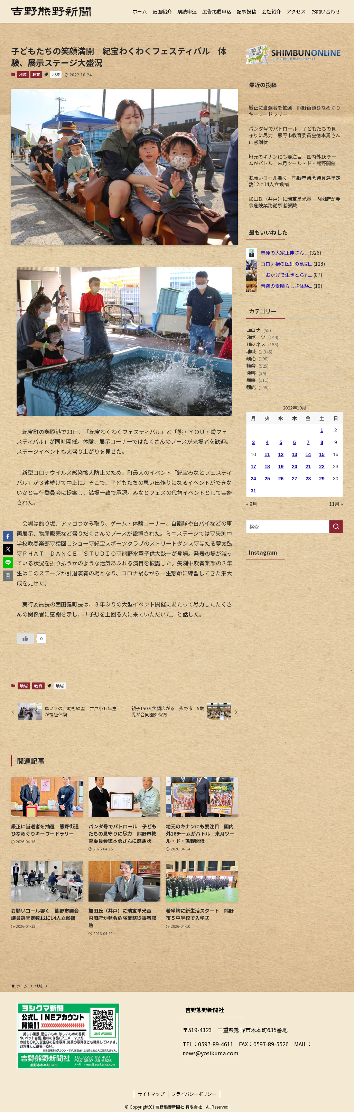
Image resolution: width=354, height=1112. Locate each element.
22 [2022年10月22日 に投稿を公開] (322, 532)
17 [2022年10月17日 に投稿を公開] (253, 532)
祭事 (266, 434)
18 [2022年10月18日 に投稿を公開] (267, 532)
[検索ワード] (294, 592)
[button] (8, 536)
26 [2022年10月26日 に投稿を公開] (281, 544)
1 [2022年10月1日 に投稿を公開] (321, 495)
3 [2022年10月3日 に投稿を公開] (253, 507)
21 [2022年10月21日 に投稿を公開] (308, 532)
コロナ (267, 333)
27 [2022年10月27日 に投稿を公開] (294, 544)
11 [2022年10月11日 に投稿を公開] (267, 519)
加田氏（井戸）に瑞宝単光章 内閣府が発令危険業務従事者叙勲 (295, 202)
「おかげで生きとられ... (286, 274)
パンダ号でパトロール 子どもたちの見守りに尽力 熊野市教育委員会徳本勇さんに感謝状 (295, 135)
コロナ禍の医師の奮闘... (286, 263)
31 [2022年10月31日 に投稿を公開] (253, 556)
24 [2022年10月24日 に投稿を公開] (253, 544)
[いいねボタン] (25, 638)
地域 (23, 74)
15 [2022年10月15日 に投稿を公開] (322, 519)
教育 (36, 74)
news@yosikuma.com (211, 1053)
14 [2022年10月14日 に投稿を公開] (308, 519)
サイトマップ (151, 1094)
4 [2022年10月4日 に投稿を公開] (267, 507)
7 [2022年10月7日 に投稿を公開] (308, 507)
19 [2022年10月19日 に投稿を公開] (281, 532)
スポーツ (271, 348)
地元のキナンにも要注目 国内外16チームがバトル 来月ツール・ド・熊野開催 (292, 160)
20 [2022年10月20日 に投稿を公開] (294, 532)
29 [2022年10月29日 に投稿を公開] (322, 544)
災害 (265, 419)
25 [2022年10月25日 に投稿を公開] (267, 544)
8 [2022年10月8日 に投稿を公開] (321, 507)
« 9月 (251, 569)
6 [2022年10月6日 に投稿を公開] (294, 507)
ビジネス (271, 362)
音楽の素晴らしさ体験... (286, 285)
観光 (266, 448)
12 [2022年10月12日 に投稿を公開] (281, 519)
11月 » (336, 569)
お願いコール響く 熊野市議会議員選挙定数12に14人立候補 (295, 181)
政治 (266, 391)
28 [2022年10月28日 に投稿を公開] (308, 544)
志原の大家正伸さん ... (284, 252)
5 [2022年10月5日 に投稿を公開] (281, 507)
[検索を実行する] (336, 592)
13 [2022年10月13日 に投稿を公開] (294, 519)
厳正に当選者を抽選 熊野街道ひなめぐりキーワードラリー (295, 111)
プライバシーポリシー (193, 1094)
